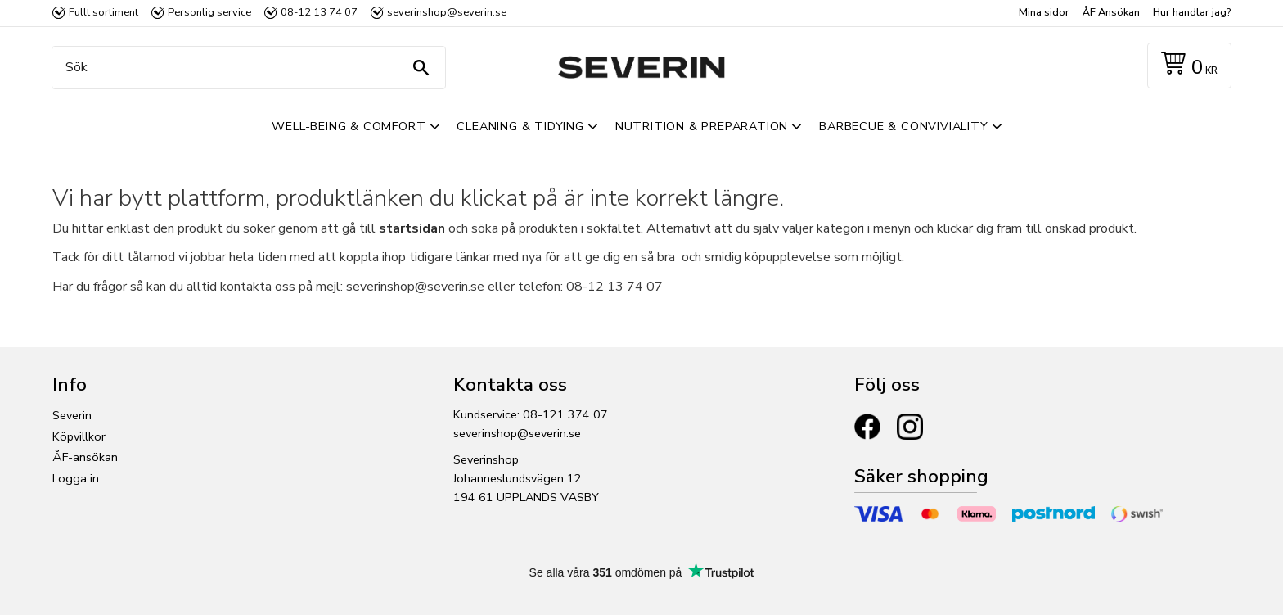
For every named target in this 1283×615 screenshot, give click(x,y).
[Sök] (420, 67)
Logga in (75, 478)
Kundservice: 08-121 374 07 (530, 414)
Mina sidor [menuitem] (1044, 12)
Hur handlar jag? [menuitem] (1192, 12)
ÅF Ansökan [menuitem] (1111, 12)
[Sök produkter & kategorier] (244, 67)
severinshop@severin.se (517, 433)
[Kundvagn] (1186, 66)
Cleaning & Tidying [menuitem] (520, 126)
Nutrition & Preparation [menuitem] (701, 126)
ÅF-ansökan (85, 457)
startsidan (412, 228)
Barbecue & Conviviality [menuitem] (903, 126)
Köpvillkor (79, 436)
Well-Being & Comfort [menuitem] (348, 126)
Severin (72, 415)
